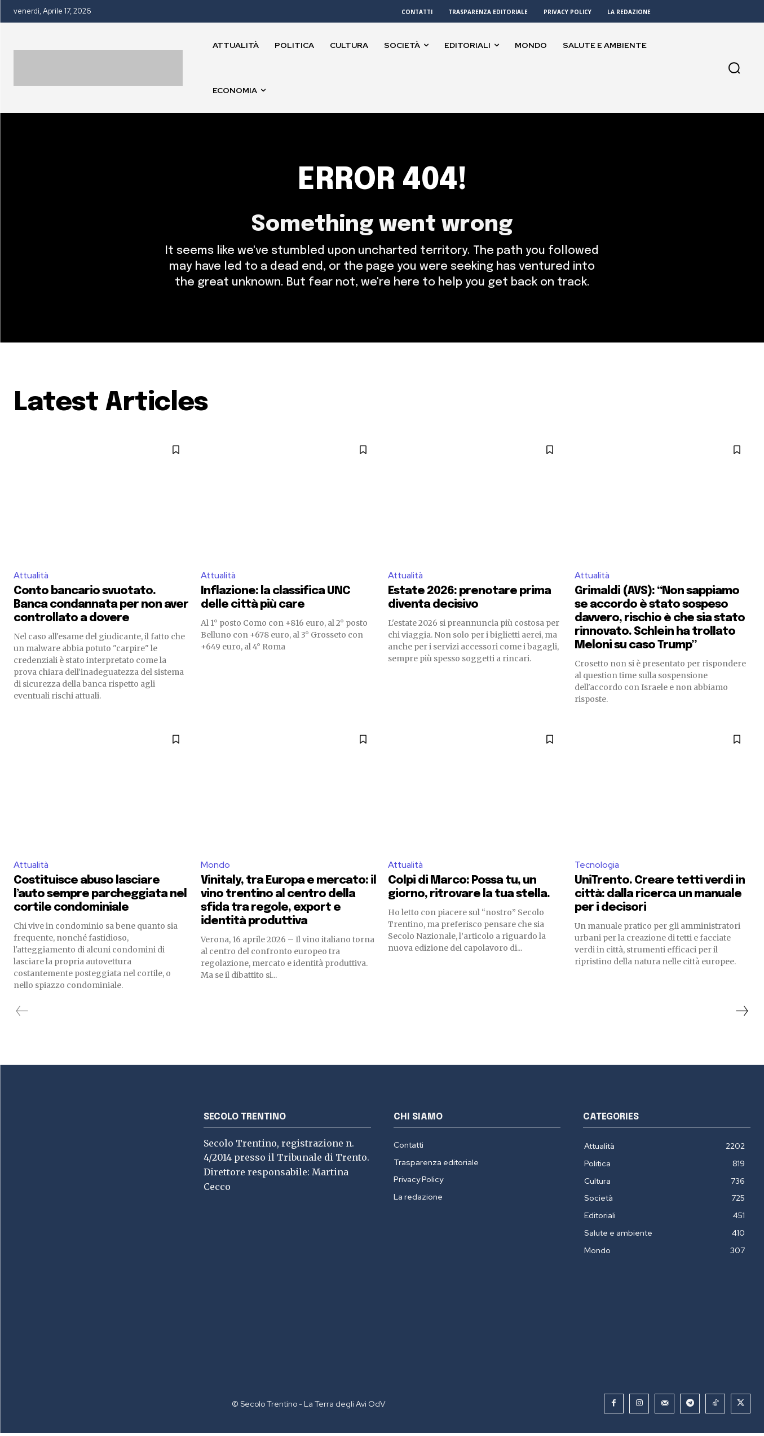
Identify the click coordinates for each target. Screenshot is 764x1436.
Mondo (215, 867)
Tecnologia (597, 867)
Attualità (32, 577)
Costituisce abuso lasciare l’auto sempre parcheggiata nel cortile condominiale (100, 896)
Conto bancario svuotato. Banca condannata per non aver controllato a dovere (101, 606)
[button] (734, 67)
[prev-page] (22, 1013)
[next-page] (741, 1013)
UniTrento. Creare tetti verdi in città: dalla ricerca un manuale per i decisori (660, 896)
